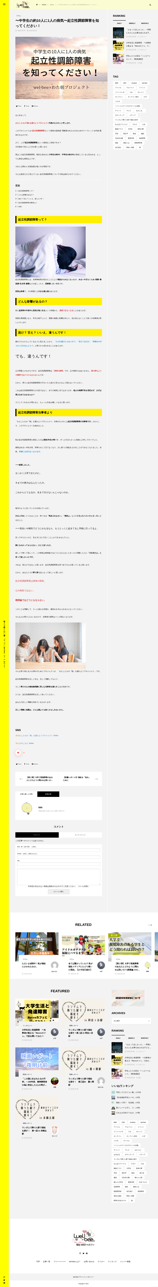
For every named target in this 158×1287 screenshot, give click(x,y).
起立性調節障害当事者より (27, 203)
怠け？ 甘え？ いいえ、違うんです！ (31, 199)
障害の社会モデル (120, 1200)
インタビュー (142, 36)
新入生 (142, 1173)
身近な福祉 (117, 1196)
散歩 (134, 133)
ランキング (112, 1261)
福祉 (116, 143)
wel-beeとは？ (74, 1261)
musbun (134, 83)
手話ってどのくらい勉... (125, 1092)
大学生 (130, 129)
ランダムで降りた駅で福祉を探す (126, 120)
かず (145, 97)
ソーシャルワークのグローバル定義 (127, 106)
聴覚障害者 (138, 143)
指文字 (125, 133)
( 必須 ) (26, 846)
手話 (116, 133)
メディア (132, 115)
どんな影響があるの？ (26, 195)
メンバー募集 (125, 1261)
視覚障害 (141, 1191)
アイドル (118, 87)
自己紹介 (118, 147)
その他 (139, 63)
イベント (142, 87)
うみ (131, 92)
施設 (142, 133)
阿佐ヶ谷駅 (130, 147)
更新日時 (131, 138)
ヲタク (135, 124)
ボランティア (119, 115)
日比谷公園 (119, 138)
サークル (126, 1141)
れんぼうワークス (121, 124)
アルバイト (130, 87)
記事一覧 (46, 1261)
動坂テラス (119, 129)
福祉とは (126, 143)
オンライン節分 (133, 97)
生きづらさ (143, 1182)
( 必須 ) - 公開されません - (27, 853)
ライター (101, 1261)
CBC (124, 83)
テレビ (128, 110)
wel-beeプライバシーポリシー (83, 1277)
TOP (38, 1261)
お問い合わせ (89, 1261)
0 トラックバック (80, 835)
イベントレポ (119, 92)
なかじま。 (140, 110)
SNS (20, 206)
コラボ (117, 101)
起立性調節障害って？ (26, 191)
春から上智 (138, 1177)
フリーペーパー (59, 1261)
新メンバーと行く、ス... (125, 1108)
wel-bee (144, 83)
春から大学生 (118, 1182)
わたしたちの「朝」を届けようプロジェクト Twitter (38, 735)
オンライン (119, 97)
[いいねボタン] (18, 753)
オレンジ (141, 92)
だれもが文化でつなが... (125, 1113)
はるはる (117, 1154)
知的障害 (142, 138)
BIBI (116, 83)
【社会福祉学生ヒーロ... (125, 1097)
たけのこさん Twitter (26, 743)
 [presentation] (149, 925)
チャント (118, 110)
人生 (143, 124)
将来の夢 (141, 129)
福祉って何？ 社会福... (125, 1102)
